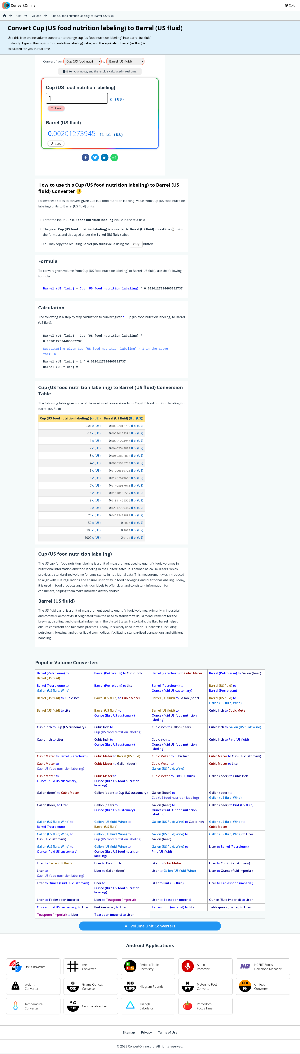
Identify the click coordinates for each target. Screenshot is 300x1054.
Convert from (53, 61)
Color (291, 5)
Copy (56, 143)
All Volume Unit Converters (150, 926)
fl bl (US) (111, 134)
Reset (56, 108)
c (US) (117, 99)
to (53, 676)
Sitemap (129, 1033)
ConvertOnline (19, 5)
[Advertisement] (196, 113)
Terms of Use (167, 1033)
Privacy (146, 1033)
